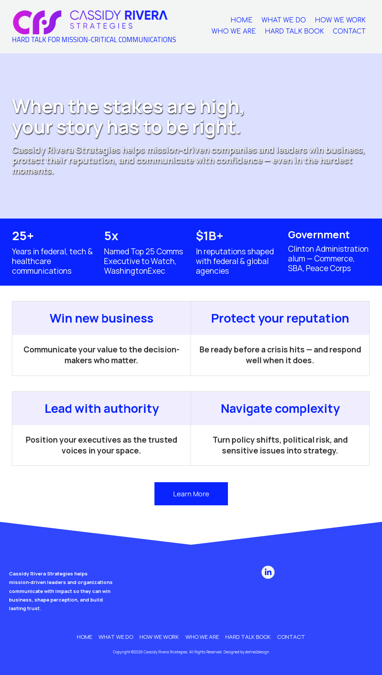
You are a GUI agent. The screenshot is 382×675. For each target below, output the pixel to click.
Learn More (191, 493)
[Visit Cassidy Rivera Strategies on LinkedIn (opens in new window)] (268, 572)
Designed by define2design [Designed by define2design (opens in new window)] (246, 651)
